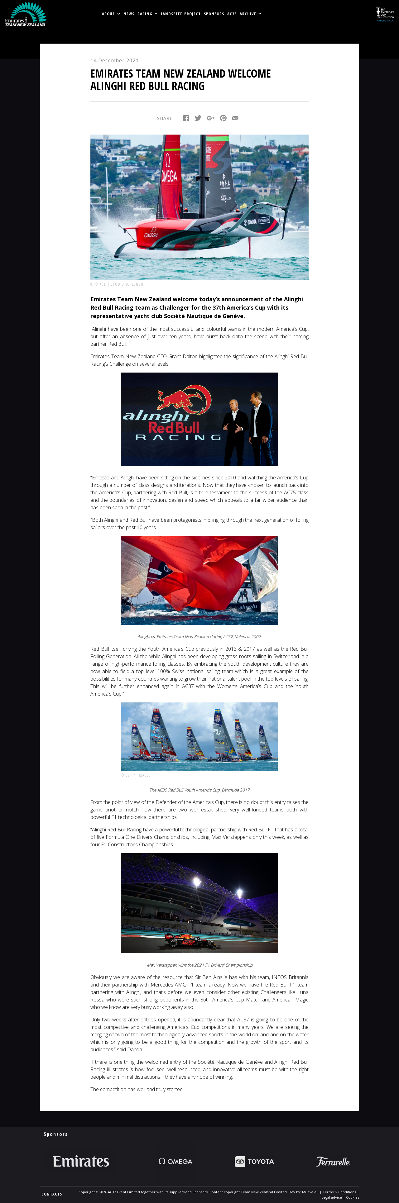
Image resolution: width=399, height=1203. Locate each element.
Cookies (352, 1197)
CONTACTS (51, 1194)
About (108, 14)
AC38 (232, 14)
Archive (248, 14)
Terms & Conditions (339, 1192)
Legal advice (331, 1197)
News (128, 14)
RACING (144, 14)
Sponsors (214, 14)
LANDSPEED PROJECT (181, 14)
